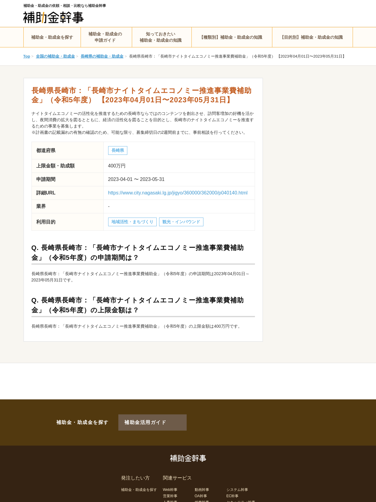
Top (26, 56)
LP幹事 (200, 499)
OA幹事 (201, 486)
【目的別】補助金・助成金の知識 (311, 37)
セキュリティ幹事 (240, 492)
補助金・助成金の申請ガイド (105, 37)
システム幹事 (237, 480)
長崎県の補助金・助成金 (102, 56)
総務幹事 (202, 492)
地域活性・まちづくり (132, 221)
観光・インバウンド (181, 221)
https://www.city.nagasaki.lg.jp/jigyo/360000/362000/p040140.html (178, 192)
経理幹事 (170, 499)
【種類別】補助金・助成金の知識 (230, 37)
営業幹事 (170, 486)
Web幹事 (170, 480)
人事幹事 (170, 492)
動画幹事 (202, 480)
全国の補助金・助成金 (55, 56)
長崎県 (117, 150)
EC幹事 (232, 486)
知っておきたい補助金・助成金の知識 (161, 37)
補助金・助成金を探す (52, 37)
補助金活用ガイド (136, 417)
